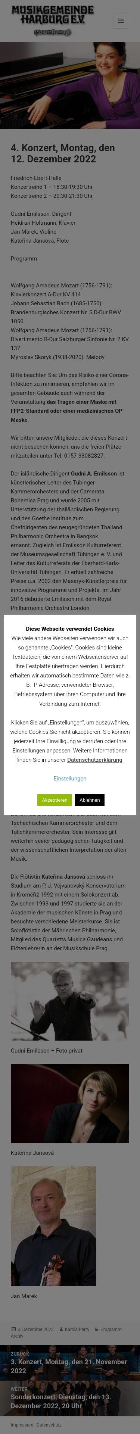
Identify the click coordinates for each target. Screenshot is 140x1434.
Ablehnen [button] (90, 800)
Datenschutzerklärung (94, 760)
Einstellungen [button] (70, 778)
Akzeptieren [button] (54, 800)
